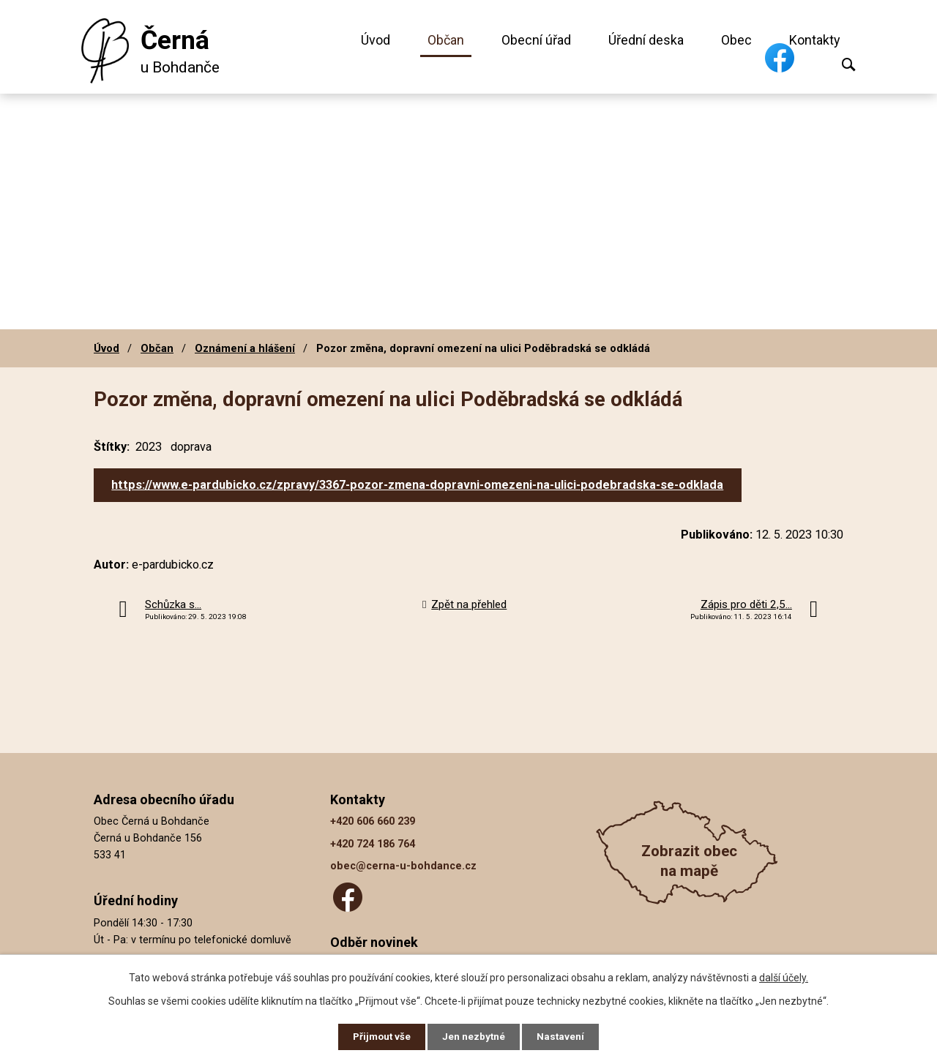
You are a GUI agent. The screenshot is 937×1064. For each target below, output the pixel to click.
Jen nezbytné (475, 1036)
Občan (446, 40)
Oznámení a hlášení (245, 348)
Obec (736, 40)
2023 (148, 447)
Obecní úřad (536, 40)
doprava (191, 447)
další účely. (783, 976)
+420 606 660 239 (372, 821)
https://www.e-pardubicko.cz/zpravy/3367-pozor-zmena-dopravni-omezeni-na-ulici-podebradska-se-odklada (417, 485)
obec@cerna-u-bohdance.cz (403, 866)
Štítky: (112, 447)
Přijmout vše (379, 1036)
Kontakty (814, 40)
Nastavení (564, 1036)
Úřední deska (646, 40)
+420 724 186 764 (372, 844)
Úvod (375, 40)
